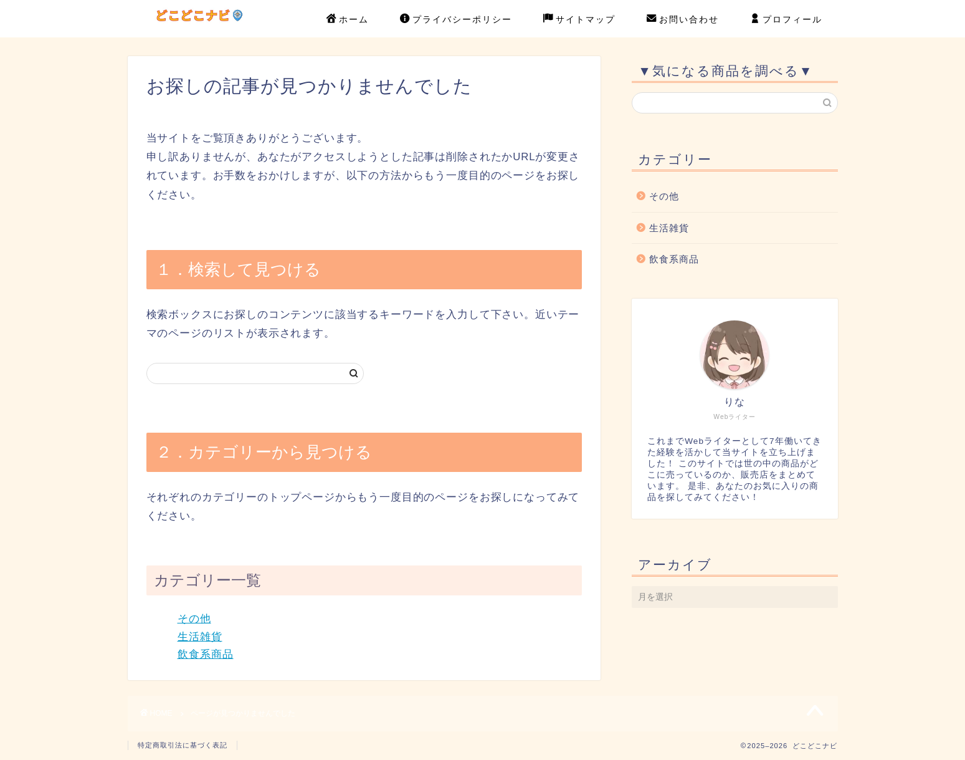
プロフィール (786, 20)
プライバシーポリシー (456, 20)
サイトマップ (579, 20)
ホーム (347, 20)
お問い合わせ (683, 20)
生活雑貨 (200, 637)
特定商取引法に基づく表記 (182, 745)
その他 (194, 619)
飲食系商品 (206, 654)
